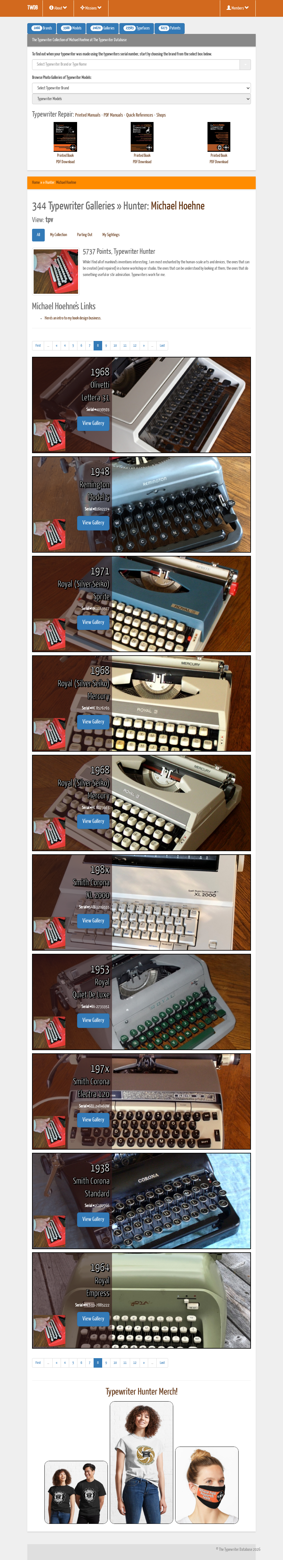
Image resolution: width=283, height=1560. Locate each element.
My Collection (58, 235)
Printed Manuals (88, 115)
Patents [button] (170, 28)
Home (36, 183)
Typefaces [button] (136, 28)
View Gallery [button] (93, 423)
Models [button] (71, 28)
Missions (91, 7)
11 (125, 345)
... (50, 346)
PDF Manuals (113, 115)
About (58, 7)
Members (238, 7)
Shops (161, 115)
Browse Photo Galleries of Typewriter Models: (62, 78)
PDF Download (65, 162)
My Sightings (111, 235)
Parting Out (84, 235)
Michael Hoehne (66, 183)
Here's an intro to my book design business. (73, 318)
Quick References (139, 115)
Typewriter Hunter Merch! (142, 1392)
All (38, 235)
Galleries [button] (102, 28)
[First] (38, 345)
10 (115, 345)
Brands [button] (41, 28)
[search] (141, 88)
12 (134, 345)
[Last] (162, 345)
